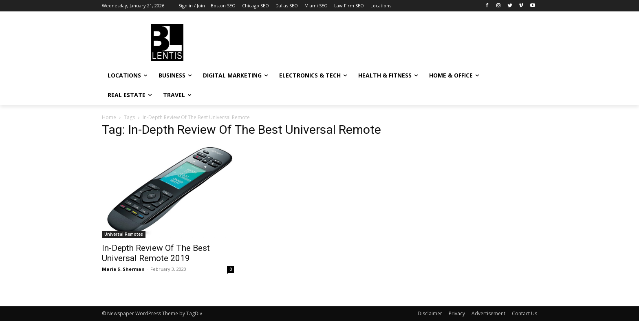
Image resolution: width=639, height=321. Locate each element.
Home (109, 117)
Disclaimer (430, 313)
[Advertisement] (380, 41)
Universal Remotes (123, 234)
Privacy (457, 313)
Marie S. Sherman (123, 269)
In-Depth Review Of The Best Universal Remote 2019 (156, 253)
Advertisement (488, 313)
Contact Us (524, 313)
